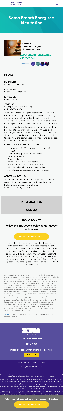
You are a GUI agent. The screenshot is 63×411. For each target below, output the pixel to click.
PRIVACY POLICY (23, 363)
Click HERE (8, 314)
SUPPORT (42, 363)
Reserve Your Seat (31, 236)
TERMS (34, 363)
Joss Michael (24, 64)
